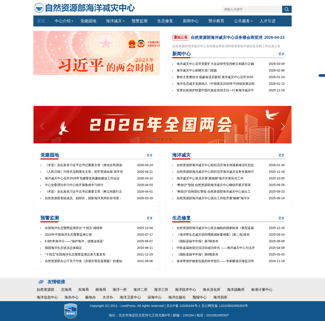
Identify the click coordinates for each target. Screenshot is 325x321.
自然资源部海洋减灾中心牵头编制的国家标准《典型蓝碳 (215, 228)
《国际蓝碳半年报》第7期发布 (198, 241)
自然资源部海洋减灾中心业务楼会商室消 (226, 37)
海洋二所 (140, 289)
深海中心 (154, 297)
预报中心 (200, 297)
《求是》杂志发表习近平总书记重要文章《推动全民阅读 (83, 165)
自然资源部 (45, 289)
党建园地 (88, 21)
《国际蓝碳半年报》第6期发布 (198, 254)
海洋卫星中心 (130, 297)
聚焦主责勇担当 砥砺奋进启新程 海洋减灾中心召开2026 (215, 77)
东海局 (83, 289)
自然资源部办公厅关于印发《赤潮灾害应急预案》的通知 (83, 261)
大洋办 (107, 297)
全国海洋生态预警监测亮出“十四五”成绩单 (73, 228)
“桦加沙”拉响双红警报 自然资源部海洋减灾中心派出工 (214, 191)
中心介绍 (63, 21)
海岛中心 (71, 297)
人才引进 (268, 21)
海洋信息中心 (47, 297)
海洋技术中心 (185, 289)
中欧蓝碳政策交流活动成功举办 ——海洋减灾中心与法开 (216, 248)
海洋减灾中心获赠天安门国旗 (197, 70)
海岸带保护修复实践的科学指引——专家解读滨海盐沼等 (215, 261)
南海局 (100, 289)
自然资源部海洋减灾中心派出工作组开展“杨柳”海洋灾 (213, 198)
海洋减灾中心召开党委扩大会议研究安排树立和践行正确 (215, 64)
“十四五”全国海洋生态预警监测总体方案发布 (75, 254)
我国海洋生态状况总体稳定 (63, 248)
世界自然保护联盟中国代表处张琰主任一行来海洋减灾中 (215, 90)
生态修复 (165, 21)
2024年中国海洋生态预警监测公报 (68, 234)
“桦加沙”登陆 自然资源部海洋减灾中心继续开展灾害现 (214, 185)
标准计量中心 (261, 289)
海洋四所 (220, 297)
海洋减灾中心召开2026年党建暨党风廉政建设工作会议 (82, 178)
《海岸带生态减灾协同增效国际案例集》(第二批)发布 (213, 234)
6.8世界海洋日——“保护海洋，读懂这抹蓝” (74, 241)
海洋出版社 (177, 297)
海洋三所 (161, 289)
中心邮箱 (322, 75)
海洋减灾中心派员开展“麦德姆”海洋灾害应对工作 (210, 178)
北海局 (66, 289)
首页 (41, 21)
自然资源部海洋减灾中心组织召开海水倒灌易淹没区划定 (215, 165)
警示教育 (216, 21)
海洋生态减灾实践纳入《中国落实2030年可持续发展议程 (216, 83)
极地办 (90, 297)
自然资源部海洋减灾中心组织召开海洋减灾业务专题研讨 (215, 171)
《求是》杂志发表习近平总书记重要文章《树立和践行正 (83, 191)
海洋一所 (120, 289)
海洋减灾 (114, 21)
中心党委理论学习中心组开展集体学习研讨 (74, 185)
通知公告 (181, 37)
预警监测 (139, 21)
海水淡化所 (211, 289)
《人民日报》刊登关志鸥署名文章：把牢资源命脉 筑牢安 (84, 171)
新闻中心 (191, 21)
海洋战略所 (236, 289)
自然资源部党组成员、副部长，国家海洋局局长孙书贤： (83, 198)
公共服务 (242, 21)
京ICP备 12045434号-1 (183, 306)
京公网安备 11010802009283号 (224, 306)
